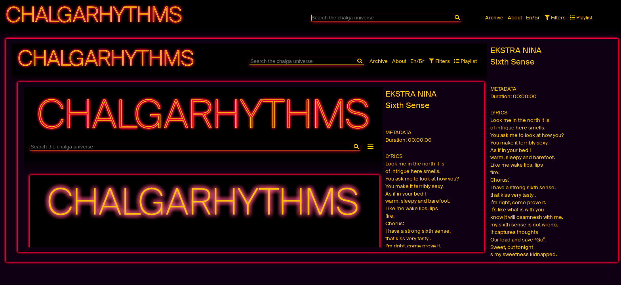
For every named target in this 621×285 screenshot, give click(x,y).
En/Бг (533, 17)
